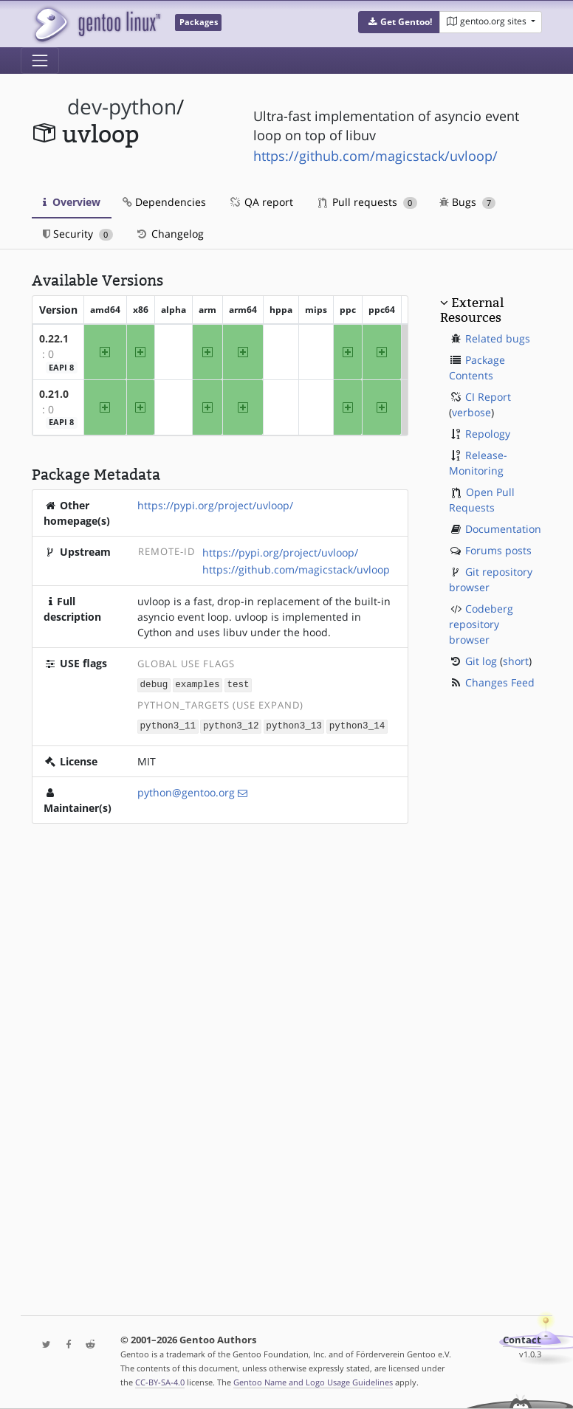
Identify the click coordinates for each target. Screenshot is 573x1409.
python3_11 (168, 724)
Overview (71, 202)
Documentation (503, 529)
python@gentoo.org (186, 791)
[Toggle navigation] (40, 60)
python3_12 (231, 724)
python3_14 (357, 724)
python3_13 (294, 724)
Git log (481, 661)
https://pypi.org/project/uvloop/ (215, 505)
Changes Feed (500, 682)
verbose (471, 412)
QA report (260, 202)
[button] (399, 22)
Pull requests (367, 202)
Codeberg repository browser (481, 624)
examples (197, 684)
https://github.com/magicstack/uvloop (296, 569)
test (238, 684)
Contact (522, 1340)
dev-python (121, 106)
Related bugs (497, 338)
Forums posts (498, 550)
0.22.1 (54, 338)
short (516, 661)
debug (154, 684)
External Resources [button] (472, 310)
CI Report (488, 397)
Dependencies (164, 202)
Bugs (467, 202)
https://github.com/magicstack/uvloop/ (375, 156)
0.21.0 (54, 394)
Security (78, 234)
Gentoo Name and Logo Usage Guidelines (313, 1382)
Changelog (169, 234)
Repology (487, 434)
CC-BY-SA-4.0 (160, 1382)
